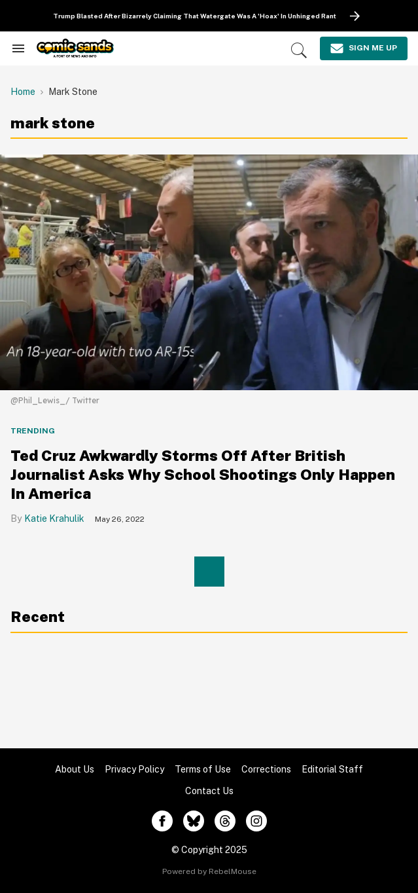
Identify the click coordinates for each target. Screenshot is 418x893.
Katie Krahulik (54, 518)
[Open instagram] (256, 821)
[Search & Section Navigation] (18, 48)
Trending (32, 430)
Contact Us (209, 791)
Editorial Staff (332, 769)
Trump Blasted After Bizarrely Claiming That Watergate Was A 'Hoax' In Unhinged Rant (194, 16)
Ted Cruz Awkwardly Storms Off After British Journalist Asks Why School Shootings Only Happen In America (202, 474)
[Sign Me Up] (364, 48)
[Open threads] (225, 821)
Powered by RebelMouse (209, 871)
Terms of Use (203, 769)
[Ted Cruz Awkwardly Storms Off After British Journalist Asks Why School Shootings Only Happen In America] (209, 271)
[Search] (298, 50)
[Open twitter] (193, 821)
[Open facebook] (162, 821)
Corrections (266, 769)
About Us (74, 769)
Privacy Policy (134, 769)
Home (22, 91)
